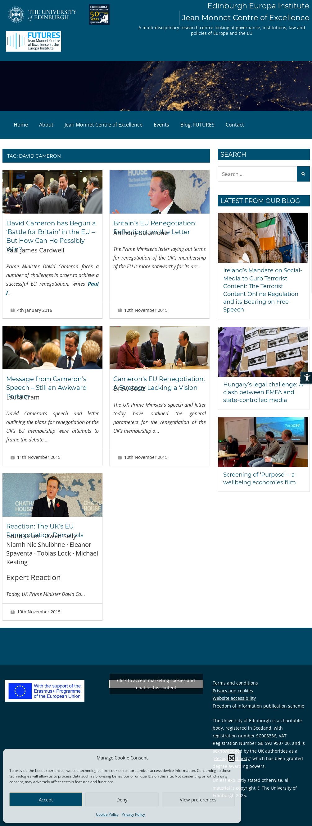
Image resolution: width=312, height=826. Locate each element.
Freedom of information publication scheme (258, 706)
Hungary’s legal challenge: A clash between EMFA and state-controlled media (263, 392)
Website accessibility (234, 698)
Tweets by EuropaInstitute (156, 684)
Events (161, 124)
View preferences (198, 799)
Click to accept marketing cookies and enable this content (156, 683)
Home (21, 124)
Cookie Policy (107, 814)
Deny (122, 799)
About (46, 124)
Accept (46, 799)
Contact (235, 124)
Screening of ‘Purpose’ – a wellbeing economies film (259, 478)
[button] (231, 757)
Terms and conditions (235, 683)
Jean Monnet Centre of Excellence (103, 124)
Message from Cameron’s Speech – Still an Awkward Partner (46, 387)
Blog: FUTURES (197, 124)
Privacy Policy (133, 814)
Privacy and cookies (233, 691)
